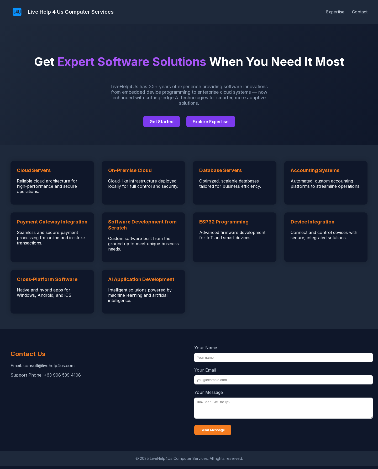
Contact (360, 11)
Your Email (205, 370)
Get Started (162, 121)
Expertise (335, 11)
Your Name (205, 347)
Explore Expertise (211, 121)
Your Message (208, 392)
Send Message (213, 433)
